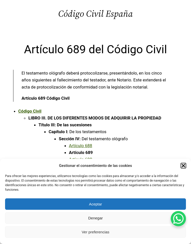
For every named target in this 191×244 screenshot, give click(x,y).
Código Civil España (95, 13)
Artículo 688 (80, 145)
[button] (183, 165)
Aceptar (95, 204)
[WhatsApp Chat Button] (178, 218)
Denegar (95, 218)
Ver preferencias (95, 232)
